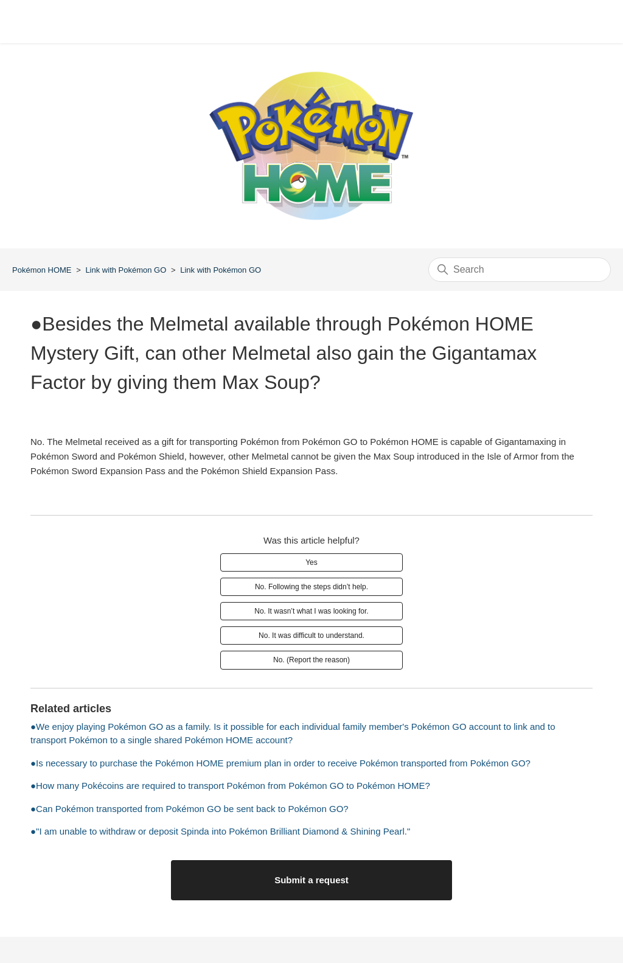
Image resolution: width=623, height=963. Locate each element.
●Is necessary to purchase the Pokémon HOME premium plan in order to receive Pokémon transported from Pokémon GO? (280, 763)
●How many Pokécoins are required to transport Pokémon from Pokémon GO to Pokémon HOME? (230, 785)
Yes (311, 562)
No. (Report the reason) (311, 660)
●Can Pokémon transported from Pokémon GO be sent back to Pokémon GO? (189, 809)
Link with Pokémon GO (125, 270)
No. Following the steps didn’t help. (311, 587)
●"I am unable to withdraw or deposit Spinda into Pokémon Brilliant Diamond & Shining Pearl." (220, 831)
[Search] (519, 269)
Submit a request (311, 880)
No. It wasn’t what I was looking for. (311, 611)
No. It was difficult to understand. (311, 635)
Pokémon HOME (42, 270)
